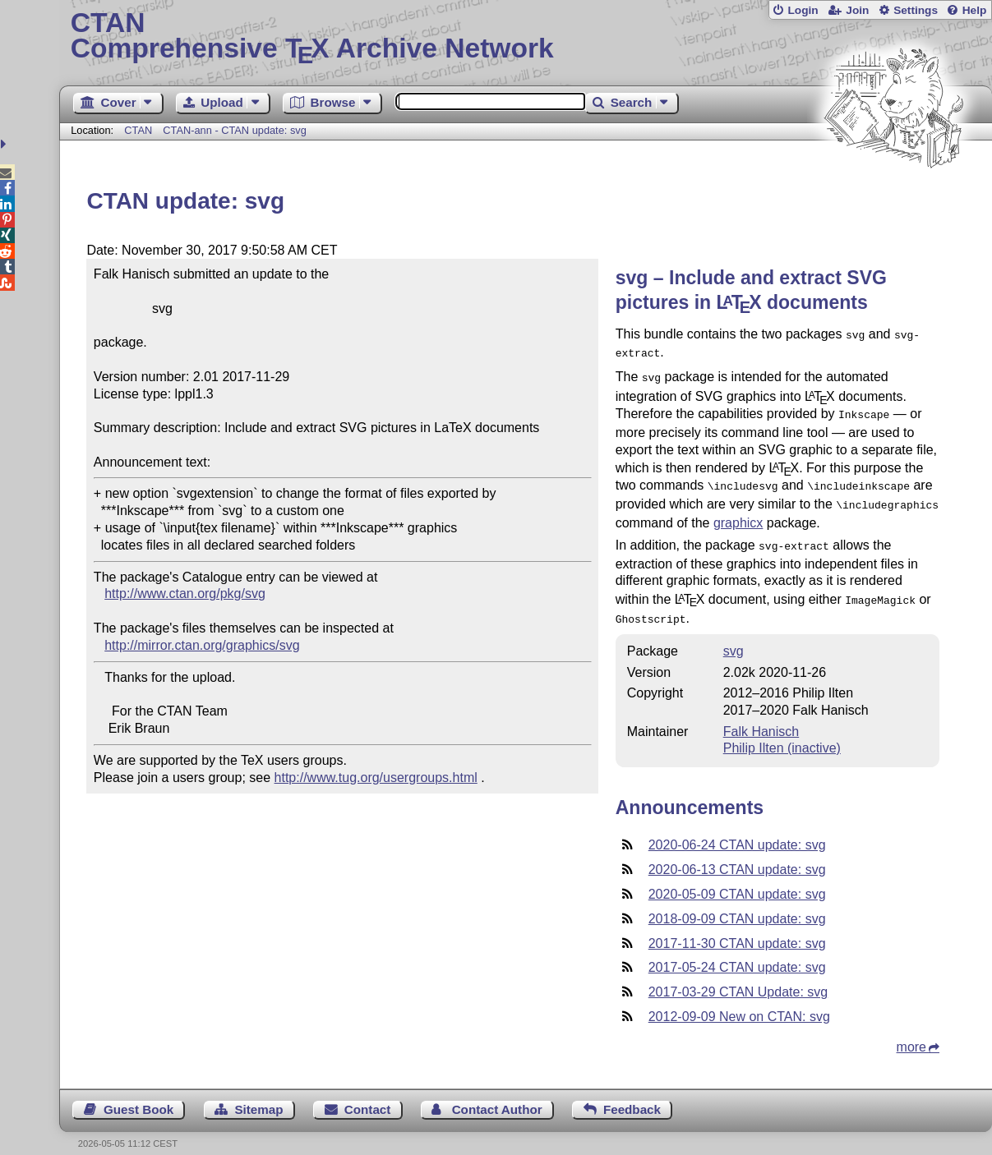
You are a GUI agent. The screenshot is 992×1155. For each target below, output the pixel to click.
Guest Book (138, 1095)
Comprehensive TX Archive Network (526, 37)
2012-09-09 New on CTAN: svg (739, 1002)
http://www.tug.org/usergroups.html (376, 778)
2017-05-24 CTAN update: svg (737, 952)
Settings (915, 10)
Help (974, 10)
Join (857, 10)
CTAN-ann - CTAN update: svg (234, 130)
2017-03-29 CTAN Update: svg (738, 977)
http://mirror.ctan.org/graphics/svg (201, 645)
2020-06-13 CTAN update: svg (737, 855)
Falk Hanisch (761, 717)
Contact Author (497, 1095)
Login (802, 10)
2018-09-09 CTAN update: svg (737, 904)
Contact (367, 1095)
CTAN (138, 130)
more (911, 1032)
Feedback (632, 1095)
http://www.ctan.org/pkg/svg (184, 594)
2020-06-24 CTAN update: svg (737, 830)
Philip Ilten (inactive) (782, 733)
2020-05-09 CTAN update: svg (737, 879)
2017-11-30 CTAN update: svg (737, 929)
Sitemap (258, 1095)
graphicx (738, 513)
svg (733, 636)
